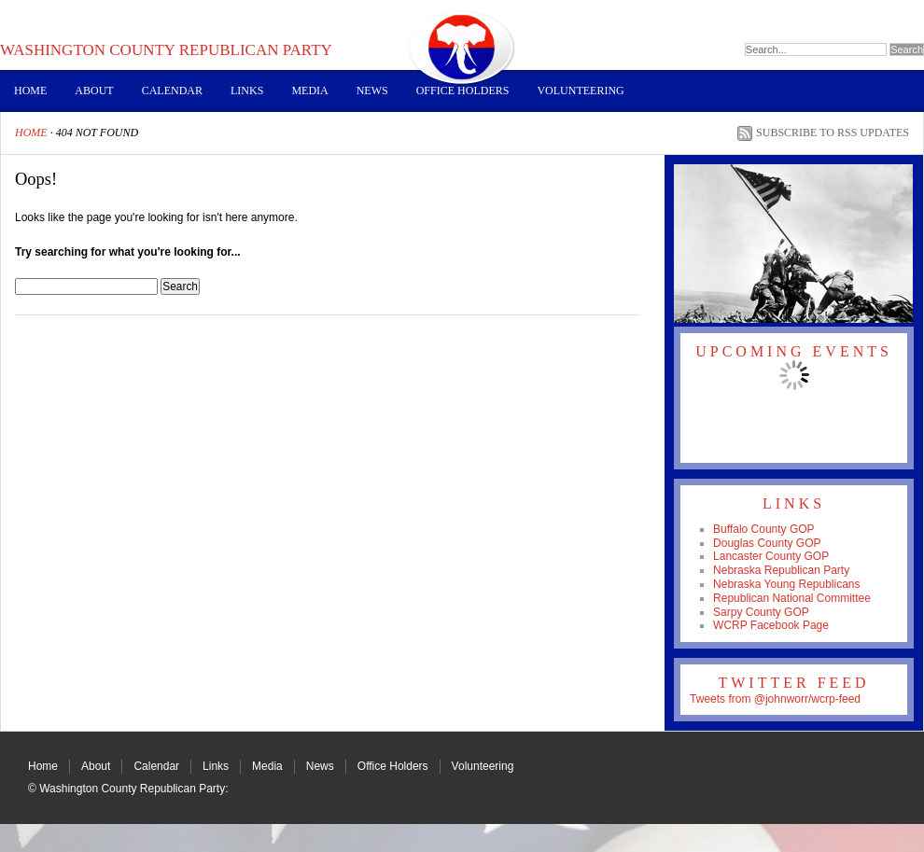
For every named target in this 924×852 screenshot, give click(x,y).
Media (309, 90)
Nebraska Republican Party (781, 570)
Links (247, 90)
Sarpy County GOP (761, 612)
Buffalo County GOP (764, 529)
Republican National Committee (792, 598)
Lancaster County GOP (771, 556)
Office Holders (463, 90)
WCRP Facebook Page (771, 625)
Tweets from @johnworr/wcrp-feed (775, 698)
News (372, 90)
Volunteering (580, 90)
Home (30, 90)
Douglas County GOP (766, 543)
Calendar (172, 90)
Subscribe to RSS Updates (832, 132)
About (94, 90)
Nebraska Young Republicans (786, 584)
